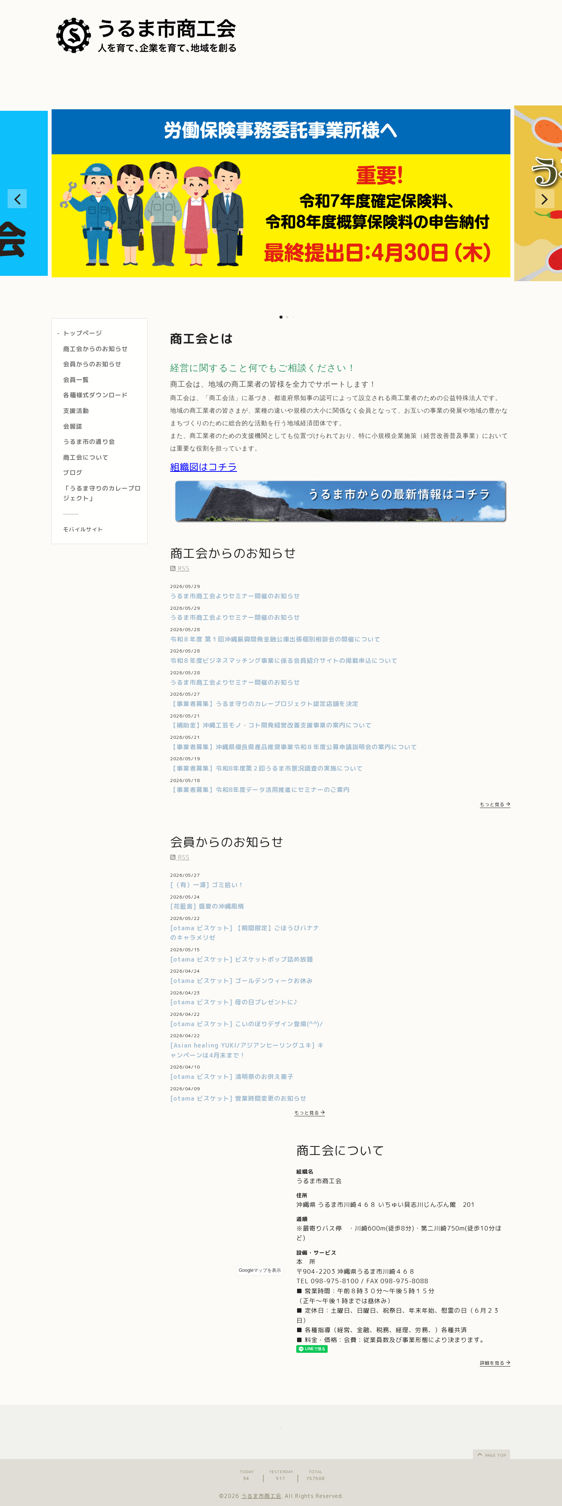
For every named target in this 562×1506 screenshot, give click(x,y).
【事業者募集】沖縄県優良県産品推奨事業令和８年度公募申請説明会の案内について (293, 747)
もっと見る (495, 804)
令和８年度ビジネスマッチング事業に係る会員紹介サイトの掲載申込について (284, 660)
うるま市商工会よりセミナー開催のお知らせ (235, 596)
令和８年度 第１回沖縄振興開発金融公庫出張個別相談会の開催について (275, 639)
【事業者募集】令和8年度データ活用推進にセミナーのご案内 (260, 789)
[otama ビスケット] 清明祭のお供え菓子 (232, 1076)
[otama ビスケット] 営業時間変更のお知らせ (238, 1098)
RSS (180, 568)
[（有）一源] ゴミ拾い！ (207, 885)
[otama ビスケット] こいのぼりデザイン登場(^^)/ (246, 1024)
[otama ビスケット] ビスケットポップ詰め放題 (241, 959)
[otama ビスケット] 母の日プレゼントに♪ (234, 1002)
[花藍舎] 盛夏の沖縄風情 (207, 906)
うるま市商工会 (261, 1496)
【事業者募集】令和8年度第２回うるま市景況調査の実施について (266, 768)
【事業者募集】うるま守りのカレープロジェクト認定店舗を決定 (264, 704)
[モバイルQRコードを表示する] (102, 529)
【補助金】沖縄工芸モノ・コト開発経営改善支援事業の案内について (271, 725)
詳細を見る (495, 1363)
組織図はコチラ (203, 466)
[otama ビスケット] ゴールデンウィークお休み (241, 980)
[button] (17, 198)
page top (491, 1454)
